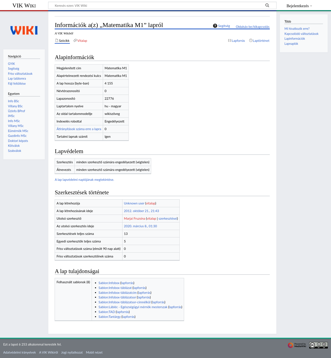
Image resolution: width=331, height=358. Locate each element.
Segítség (221, 26)
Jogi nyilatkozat (72, 352)
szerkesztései (168, 218)
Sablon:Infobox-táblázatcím (118, 292)
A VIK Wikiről (48, 352)
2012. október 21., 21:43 (141, 211)
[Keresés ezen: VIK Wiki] (162, 5)
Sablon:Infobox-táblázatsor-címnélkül (125, 302)
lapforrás (127, 283)
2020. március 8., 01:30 (140, 226)
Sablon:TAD (107, 312)
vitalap (150, 203)
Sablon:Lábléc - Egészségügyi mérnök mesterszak (133, 307)
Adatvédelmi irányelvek (19, 352)
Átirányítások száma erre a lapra (79, 129)
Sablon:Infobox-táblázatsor (117, 297)
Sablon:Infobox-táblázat (115, 288)
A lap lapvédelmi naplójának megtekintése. (84, 179)
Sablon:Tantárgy (110, 317)
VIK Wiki (24, 5)
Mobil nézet (94, 352)
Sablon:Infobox (109, 283)
